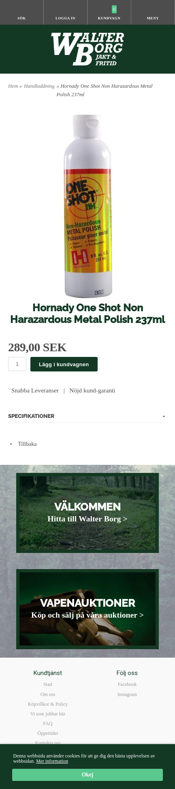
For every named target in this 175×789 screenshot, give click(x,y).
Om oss (48, 694)
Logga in (65, 18)
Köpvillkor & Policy (48, 704)
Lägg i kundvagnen (64, 364)
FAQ (47, 723)
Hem (13, 86)
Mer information (52, 761)
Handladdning (39, 86)
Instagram (127, 694)
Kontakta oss (47, 743)
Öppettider (47, 733)
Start (48, 684)
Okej (88, 775)
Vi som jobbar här (47, 714)
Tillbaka (22, 444)
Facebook (127, 684)
